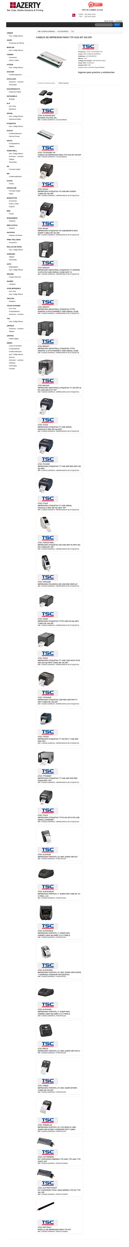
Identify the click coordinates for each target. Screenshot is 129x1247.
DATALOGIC (11, 79)
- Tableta (11, 146)
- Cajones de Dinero (15, 235)
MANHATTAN (12, 198)
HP (8, 166)
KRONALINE (11, 188)
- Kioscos (11, 357)
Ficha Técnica (64, 83)
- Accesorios (12, 57)
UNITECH (10, 326)
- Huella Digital (13, 339)
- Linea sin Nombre (15, 346)
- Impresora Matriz (14, 92)
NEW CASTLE (12, 225)
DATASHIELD (12, 96)
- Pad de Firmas (13, 136)
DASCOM (10, 72)
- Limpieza (12, 284)
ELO (8, 103)
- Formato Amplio (14, 169)
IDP (8, 174)
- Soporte (11, 207)
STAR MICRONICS (14, 288)
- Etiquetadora (13, 267)
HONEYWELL (12, 151)
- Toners (11, 184)
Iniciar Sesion (109, 21)
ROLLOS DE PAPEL (14, 247)
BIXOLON (10, 47)
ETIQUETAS (11, 123)
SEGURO (10, 274)
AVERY (9, 40)
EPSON (10, 113)
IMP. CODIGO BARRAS (46, 31)
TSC (8, 318)
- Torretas (11, 369)
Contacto (119, 21)
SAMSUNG (11, 254)
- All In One (12, 106)
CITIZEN (10, 65)
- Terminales (12, 85)
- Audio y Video (13, 60)
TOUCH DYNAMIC (13, 306)
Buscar (117, 25)
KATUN (9, 181)
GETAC (9, 141)
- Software (11, 221)
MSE (8, 211)
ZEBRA (9, 343)
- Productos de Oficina (16, 43)
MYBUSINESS (12, 218)
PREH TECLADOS (14, 240)
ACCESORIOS (63, 31)
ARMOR (10, 33)
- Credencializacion (15, 75)
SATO (9, 264)
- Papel (10, 194)
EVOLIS (10, 131)
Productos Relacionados (46, 83)
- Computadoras (14, 143)
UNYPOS (10, 336)
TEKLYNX (10, 298)
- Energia (11, 99)
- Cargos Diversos (14, 277)
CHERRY (10, 54)
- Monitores (12, 109)
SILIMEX (10, 281)
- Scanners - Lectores (15, 82)
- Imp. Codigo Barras (15, 36)
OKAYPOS (11, 232)
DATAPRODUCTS (13, 89)
